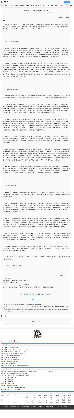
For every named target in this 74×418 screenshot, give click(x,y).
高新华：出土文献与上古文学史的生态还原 (10, 389)
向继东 (33, 397)
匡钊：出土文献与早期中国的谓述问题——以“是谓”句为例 (14, 373)
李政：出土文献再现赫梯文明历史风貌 (9, 361)
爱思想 (5, 2)
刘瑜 (51, 401)
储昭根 (63, 401)
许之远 (2, 402)
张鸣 (57, 397)
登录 (35, 322)
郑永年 (14, 395)
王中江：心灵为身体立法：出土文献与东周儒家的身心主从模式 (15, 375)
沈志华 (27, 397)
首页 (2, 5)
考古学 (16, 283)
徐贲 (2, 397)
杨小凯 (14, 402)
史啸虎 (63, 399)
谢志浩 (57, 402)
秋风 (2, 401)
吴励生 (21, 402)
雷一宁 (21, 401)
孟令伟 (14, 401)
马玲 (39, 399)
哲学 (52, 5)
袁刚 (8, 402)
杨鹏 (8, 399)
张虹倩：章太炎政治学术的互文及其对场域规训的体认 (13, 387)
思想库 (56, 5)
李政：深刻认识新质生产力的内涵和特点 (10, 359)
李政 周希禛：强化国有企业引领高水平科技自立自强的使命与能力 (16, 351)
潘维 (33, 402)
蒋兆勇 (33, 401)
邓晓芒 (14, 399)
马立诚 (14, 397)
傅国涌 (45, 395)
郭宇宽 (8, 397)
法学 (6, 5)
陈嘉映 (51, 395)
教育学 (37, 5)
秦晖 (2, 395)
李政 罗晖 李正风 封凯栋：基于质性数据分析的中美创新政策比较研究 (16, 365)
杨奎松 (63, 397)
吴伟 (39, 401)
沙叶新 (45, 401)
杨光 (69, 402)
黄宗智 (57, 395)
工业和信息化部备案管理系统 (37, 408)
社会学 (27, 5)
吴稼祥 (69, 401)
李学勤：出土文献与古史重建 (7, 383)
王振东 (45, 399)
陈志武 (69, 395)
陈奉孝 (27, 399)
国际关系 (22, 5)
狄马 (51, 399)
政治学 (16, 5)
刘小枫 (8, 401)
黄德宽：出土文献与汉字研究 (7, 379)
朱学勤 (27, 402)
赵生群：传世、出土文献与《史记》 (9, 377)
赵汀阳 (39, 397)
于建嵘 (63, 395)
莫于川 (45, 402)
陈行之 (8, 395)
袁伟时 (57, 399)
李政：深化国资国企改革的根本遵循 (9, 357)
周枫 (27, 401)
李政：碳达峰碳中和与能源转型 (8, 363)
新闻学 (32, 5)
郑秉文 (39, 402)
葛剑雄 (57, 401)
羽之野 (51, 402)
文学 (43, 5)
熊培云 (69, 399)
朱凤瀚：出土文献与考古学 (7, 381)
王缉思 (21, 399)
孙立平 (63, 402)
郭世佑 (33, 399)
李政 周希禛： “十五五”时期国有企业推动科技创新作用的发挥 (14, 349)
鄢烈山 (39, 395)
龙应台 (21, 395)
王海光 (69, 397)
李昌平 (51, 397)
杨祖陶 (21, 397)
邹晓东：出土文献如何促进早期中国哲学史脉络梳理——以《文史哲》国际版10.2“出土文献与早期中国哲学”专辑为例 (27, 371)
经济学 (11, 5)
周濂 (2, 399)
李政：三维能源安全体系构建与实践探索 (10, 347)
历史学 (47, 5)
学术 (7, 283)
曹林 (33, 395)
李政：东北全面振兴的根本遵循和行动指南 (10, 355)
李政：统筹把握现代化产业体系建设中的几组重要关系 (13, 353)
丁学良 (27, 395)
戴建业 (45, 397)
